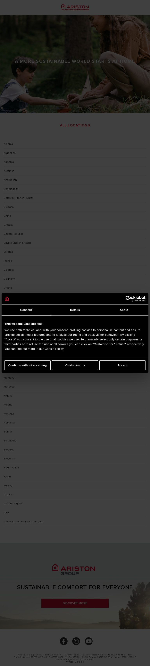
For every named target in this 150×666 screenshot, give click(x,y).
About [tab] (124, 310)
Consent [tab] (26, 310)
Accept (122, 365)
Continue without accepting (27, 365)
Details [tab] (75, 310)
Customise (75, 365)
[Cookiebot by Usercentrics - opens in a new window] (128, 299)
